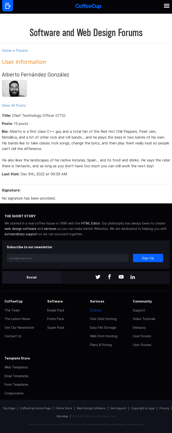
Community (142, 301)
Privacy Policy (101, 424)
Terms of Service (126, 424)
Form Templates (16, 384)
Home (7, 50)
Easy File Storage (103, 327)
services (50, 229)
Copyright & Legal (143, 408)
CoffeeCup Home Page (35, 408)
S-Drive (95, 310)
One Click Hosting (103, 319)
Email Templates (16, 376)
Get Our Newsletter (19, 327)
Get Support (118, 408)
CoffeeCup (13, 301)
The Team (12, 310)
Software (55, 301)
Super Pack (55, 327)
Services (97, 301)
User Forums (142, 336)
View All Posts (14, 105)
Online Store (64, 408)
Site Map (62, 416)
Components (14, 393)
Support (139, 310)
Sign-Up (148, 258)
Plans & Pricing (101, 345)
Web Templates (16, 367)
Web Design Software (91, 408)
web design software (20, 229)
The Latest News (17, 319)
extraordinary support (21, 234)
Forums (22, 50)
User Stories (142, 345)
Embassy (139, 327)
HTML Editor (90, 223)
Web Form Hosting (103, 336)
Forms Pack (55, 319)
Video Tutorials (144, 319)
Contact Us (13, 336)
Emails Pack (55, 310)
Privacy (164, 408)
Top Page (9, 408)
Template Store (17, 358)
